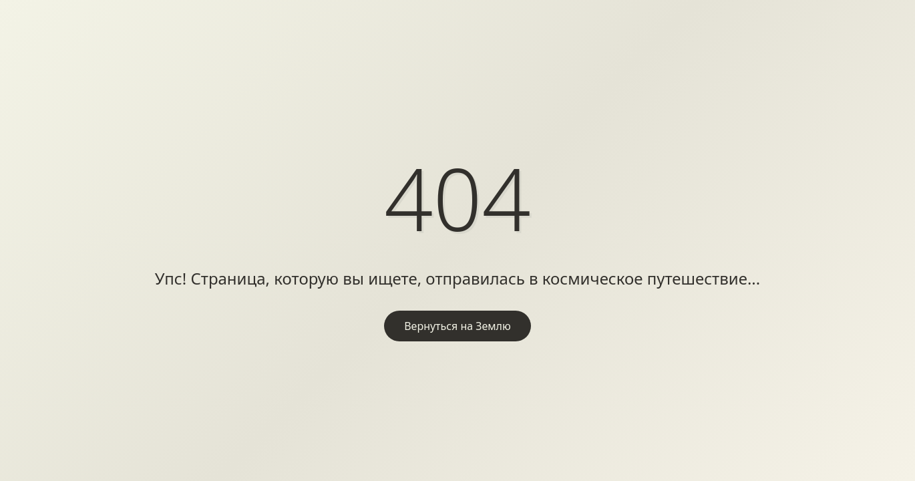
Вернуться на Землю (457, 326)
